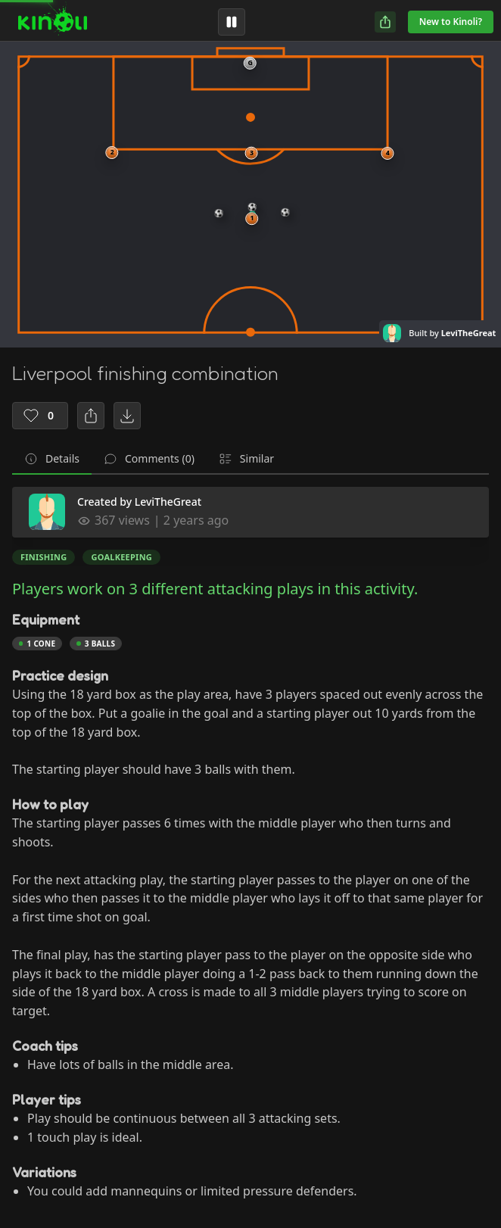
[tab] (52, 459)
